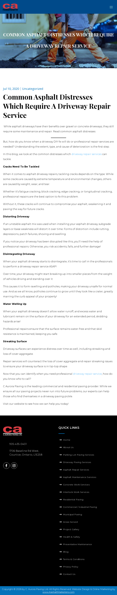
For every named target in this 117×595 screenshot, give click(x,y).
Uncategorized (32, 89)
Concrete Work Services (76, 484)
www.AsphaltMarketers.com (58, 592)
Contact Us (69, 574)
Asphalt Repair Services (76, 469)
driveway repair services (87, 154)
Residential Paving (73, 499)
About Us (68, 447)
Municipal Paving (72, 514)
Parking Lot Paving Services (78, 454)
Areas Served (70, 522)
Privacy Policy (70, 566)
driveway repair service (87, 373)
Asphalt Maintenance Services (79, 477)
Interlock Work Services (76, 492)
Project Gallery (71, 529)
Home (66, 439)
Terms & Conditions (74, 559)
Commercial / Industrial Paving (80, 507)
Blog (65, 551)
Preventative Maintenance (77, 544)
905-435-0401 (18, 444)
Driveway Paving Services (77, 462)
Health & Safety (71, 536)
